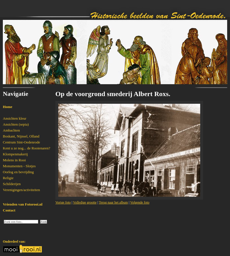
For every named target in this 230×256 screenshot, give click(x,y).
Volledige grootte (85, 202)
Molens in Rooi (14, 160)
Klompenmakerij (15, 154)
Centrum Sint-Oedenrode (21, 142)
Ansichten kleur (14, 118)
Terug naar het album (113, 202)
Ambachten (11, 130)
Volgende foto (139, 202)
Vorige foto (63, 202)
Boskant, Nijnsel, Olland (21, 136)
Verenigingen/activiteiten (21, 190)
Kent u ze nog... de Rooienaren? (26, 148)
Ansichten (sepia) (16, 124)
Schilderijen (12, 184)
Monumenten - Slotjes (19, 166)
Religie (8, 178)
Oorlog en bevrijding (18, 172)
